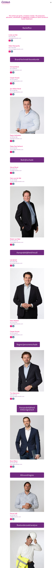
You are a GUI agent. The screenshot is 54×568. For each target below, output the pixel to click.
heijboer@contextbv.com (16, 324)
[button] (51, 2)
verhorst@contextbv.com (16, 149)
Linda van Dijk (13, 35)
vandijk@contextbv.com (15, 38)
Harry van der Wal (15, 178)
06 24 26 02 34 (14, 240)
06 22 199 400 (13, 90)
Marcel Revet (14, 167)
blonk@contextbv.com (16, 70)
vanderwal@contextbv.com (17, 181)
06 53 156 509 (13, 148)
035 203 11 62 (13, 395)
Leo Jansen (13, 260)
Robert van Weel (15, 239)
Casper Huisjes (14, 78)
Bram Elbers (14, 461)
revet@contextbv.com (16, 170)
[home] (6, 2)
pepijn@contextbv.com (16, 138)
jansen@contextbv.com (16, 263)
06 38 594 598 (13, 137)
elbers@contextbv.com (16, 464)
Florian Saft (13, 513)
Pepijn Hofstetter (15, 135)
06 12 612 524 (13, 322)
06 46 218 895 (13, 180)
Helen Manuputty (14, 46)
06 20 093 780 (14, 462)
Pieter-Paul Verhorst (16, 146)
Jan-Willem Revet (15, 89)
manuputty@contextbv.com (16, 49)
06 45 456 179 (13, 515)
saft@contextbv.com (15, 516)
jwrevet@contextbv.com (16, 92)
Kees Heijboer (14, 321)
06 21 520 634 (12, 47)
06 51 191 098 (12, 36)
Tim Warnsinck (14, 393)
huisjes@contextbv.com (16, 81)
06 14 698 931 (13, 68)
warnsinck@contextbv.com (17, 396)
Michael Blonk (14, 67)
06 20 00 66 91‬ (14, 79)
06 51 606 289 (13, 261)
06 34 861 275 (13, 169)
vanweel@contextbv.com (16, 242)
